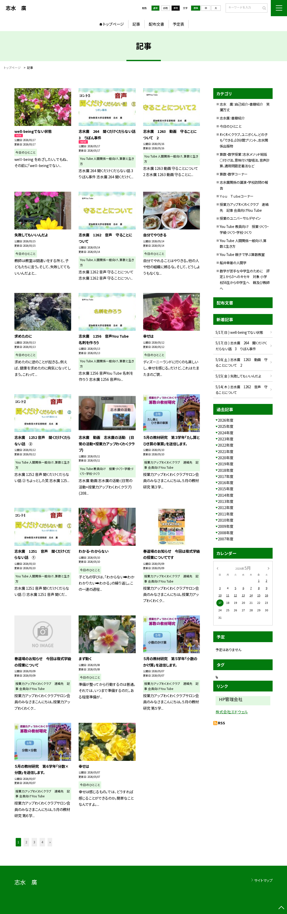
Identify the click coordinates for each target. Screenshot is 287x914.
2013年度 (225, 501)
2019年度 (225, 463)
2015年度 (225, 488)
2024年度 (225, 432)
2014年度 (225, 495)
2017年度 (225, 476)
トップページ (113, 24)
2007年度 (225, 538)
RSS (221, 722)
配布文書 (156, 24)
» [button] (50, 841)
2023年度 (225, 438)
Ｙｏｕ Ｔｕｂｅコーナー (236, 196)
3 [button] (34, 841)
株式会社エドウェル (232, 711)
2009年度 (225, 526)
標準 (195, 8)
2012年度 (225, 507)
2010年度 (225, 520)
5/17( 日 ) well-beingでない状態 (239, 332)
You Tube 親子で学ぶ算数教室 (242, 254)
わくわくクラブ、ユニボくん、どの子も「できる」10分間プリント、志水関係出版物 (244, 140)
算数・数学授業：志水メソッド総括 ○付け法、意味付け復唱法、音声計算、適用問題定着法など (245, 160)
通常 (155, 8)
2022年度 (225, 445)
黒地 (175, 8)
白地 (165, 8)
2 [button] (26, 841)
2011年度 (225, 513)
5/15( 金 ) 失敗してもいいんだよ (238, 375)
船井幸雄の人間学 (233, 262)
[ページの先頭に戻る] (281, 908)
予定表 (178, 24)
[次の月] (268, 568)
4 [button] (42, 841)
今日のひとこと (230, 126)
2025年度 (225, 426)
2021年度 (225, 451)
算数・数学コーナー (233, 174)
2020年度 (225, 457)
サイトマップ (263, 880)
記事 (136, 24)
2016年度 (225, 482)
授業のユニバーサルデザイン (240, 218)
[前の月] (217, 568)
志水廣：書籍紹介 (232, 118)
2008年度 (225, 532)
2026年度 (225, 420)
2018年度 (225, 470)
